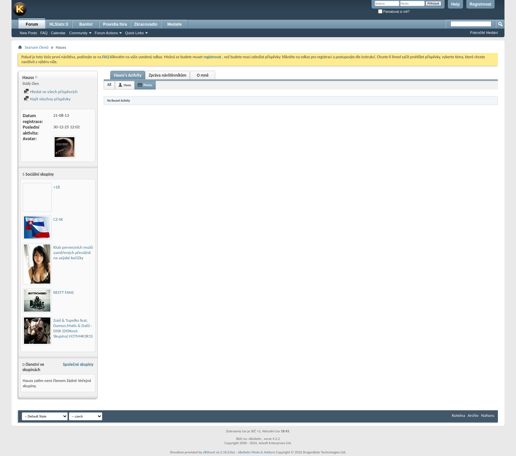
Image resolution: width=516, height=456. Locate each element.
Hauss (127, 85)
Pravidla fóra (115, 24)
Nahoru (487, 415)
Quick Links (134, 33)
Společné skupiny (78, 364)
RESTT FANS (63, 292)
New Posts (28, 33)
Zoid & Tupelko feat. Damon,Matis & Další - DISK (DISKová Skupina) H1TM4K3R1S (73, 328)
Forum (32, 24)
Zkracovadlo (146, 24)
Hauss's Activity (128, 75)
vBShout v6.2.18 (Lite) (219, 452)
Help (455, 4)
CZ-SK (58, 219)
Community (78, 33)
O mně (203, 75)
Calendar (58, 33)
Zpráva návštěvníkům (167, 75)
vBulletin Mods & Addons (256, 452)
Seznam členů (36, 47)
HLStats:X (58, 24)
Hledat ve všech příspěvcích (51, 91)
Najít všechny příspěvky (47, 98)
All (109, 85)
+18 (56, 187)
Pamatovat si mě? (394, 11)
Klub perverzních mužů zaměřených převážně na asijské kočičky (73, 252)
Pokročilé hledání (484, 33)
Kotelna (458, 415)
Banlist (85, 24)
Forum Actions (106, 33)
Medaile (174, 24)
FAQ (44, 33)
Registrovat (480, 4)
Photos (147, 85)
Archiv (473, 415)
